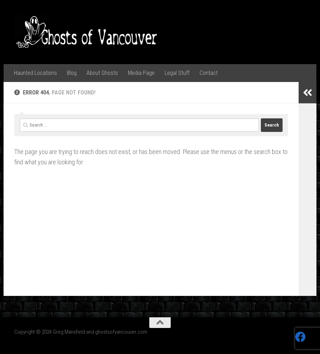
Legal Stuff (177, 73)
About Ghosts (102, 73)
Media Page (141, 73)
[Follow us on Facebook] (300, 337)
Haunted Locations (35, 73)
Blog (72, 73)
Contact (209, 73)
